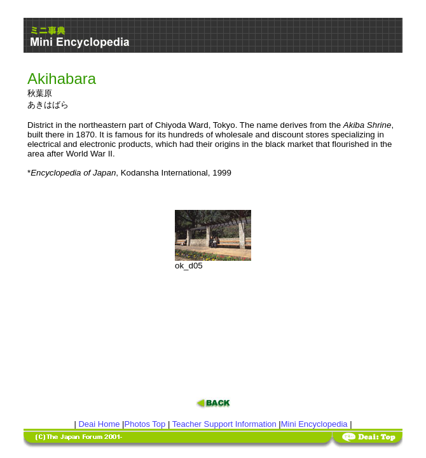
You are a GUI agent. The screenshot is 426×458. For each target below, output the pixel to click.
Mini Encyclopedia (314, 424)
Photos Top (145, 424)
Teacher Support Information (224, 424)
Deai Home (99, 424)
